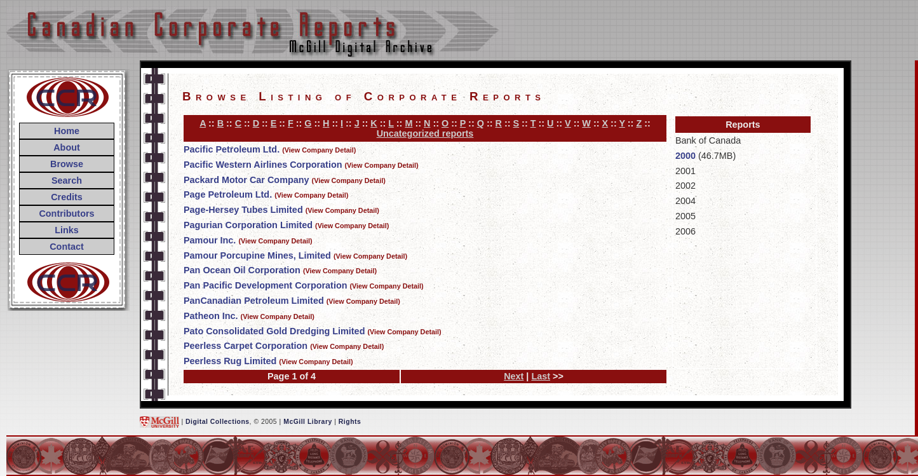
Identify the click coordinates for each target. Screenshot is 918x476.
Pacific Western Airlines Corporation (263, 165)
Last (540, 376)
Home (66, 131)
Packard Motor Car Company (246, 180)
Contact (67, 246)
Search (66, 180)
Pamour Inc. (210, 240)
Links (67, 230)
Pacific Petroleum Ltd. (232, 149)
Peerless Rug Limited (230, 361)
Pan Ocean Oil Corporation (242, 270)
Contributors (66, 213)
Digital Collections (218, 421)
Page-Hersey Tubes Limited (243, 210)
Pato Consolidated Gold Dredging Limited (274, 331)
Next (513, 376)
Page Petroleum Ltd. (228, 194)
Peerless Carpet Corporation (245, 346)
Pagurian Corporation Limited (248, 225)
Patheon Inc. (211, 316)
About (66, 147)
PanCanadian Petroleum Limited (254, 301)
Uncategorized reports (425, 133)
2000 (685, 156)
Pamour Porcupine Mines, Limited (257, 255)
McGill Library (307, 421)
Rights (350, 421)
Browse (66, 164)
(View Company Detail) (319, 150)
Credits (67, 197)
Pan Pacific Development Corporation (266, 285)
